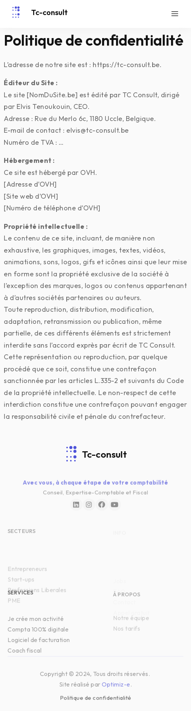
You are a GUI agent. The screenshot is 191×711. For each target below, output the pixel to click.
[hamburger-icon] (175, 14)
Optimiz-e (116, 689)
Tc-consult (49, 12)
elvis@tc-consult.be (97, 130)
